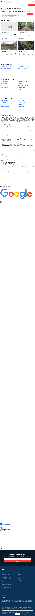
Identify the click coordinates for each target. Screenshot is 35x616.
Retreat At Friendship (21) (5, 106)
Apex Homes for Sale (4, 81)
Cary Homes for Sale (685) (22, 68)
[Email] (17, 559)
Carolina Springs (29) (21, 102)
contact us (30, 121)
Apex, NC (7, 117)
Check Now (17, 561)
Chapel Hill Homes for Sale (6, 577)
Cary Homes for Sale (5, 575)
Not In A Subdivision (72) (5, 100)
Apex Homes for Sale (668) (22, 70)
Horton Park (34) (3, 102)
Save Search (31, 4)
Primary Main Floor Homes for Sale (24, 89)
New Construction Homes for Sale (23, 85)
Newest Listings (4, 588)
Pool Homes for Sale (21, 87)
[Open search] (23, 2)
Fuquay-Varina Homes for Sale (7, 581)
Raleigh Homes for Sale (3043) (6, 66)
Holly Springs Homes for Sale (7, 584)
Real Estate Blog (20, 578)
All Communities (4, 110)
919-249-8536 (25, 122)
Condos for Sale (20, 83)
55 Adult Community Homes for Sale (7, 89)
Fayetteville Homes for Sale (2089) (23, 66)
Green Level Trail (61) (21, 100)
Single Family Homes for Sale (23, 81)
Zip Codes (19, 94)
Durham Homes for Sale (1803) (6, 68)
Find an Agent (20, 577)
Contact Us (20, 575)
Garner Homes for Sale (6, 583)
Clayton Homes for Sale (6, 578)
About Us (19, 574)
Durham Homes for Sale (6, 580)
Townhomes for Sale (4, 83)
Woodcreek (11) (20, 108)
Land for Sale (3, 85)
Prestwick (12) (3, 108)
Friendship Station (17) (21, 106)
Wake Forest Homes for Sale (6, 587)
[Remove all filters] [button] (27, 11)
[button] (1, 2)
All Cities (3, 75)
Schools (2, 94)
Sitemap (19, 580)
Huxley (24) (3, 104)
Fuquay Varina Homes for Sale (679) (7, 70)
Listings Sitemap (25, 612)
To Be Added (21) (21, 104)
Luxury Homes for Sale (4, 87)
